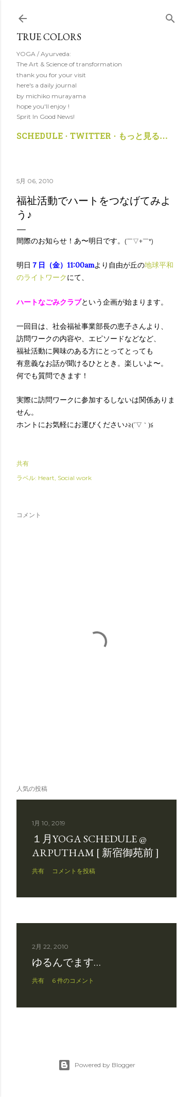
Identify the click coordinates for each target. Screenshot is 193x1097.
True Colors (48, 37)
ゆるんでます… (66, 962)
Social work (75, 478)
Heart (46, 478)
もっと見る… (143, 137)
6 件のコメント (73, 980)
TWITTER (90, 137)
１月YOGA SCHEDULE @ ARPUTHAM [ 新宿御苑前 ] (95, 845)
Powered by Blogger (96, 1065)
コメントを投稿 (73, 871)
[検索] (170, 16)
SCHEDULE (39, 137)
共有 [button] (22, 463)
